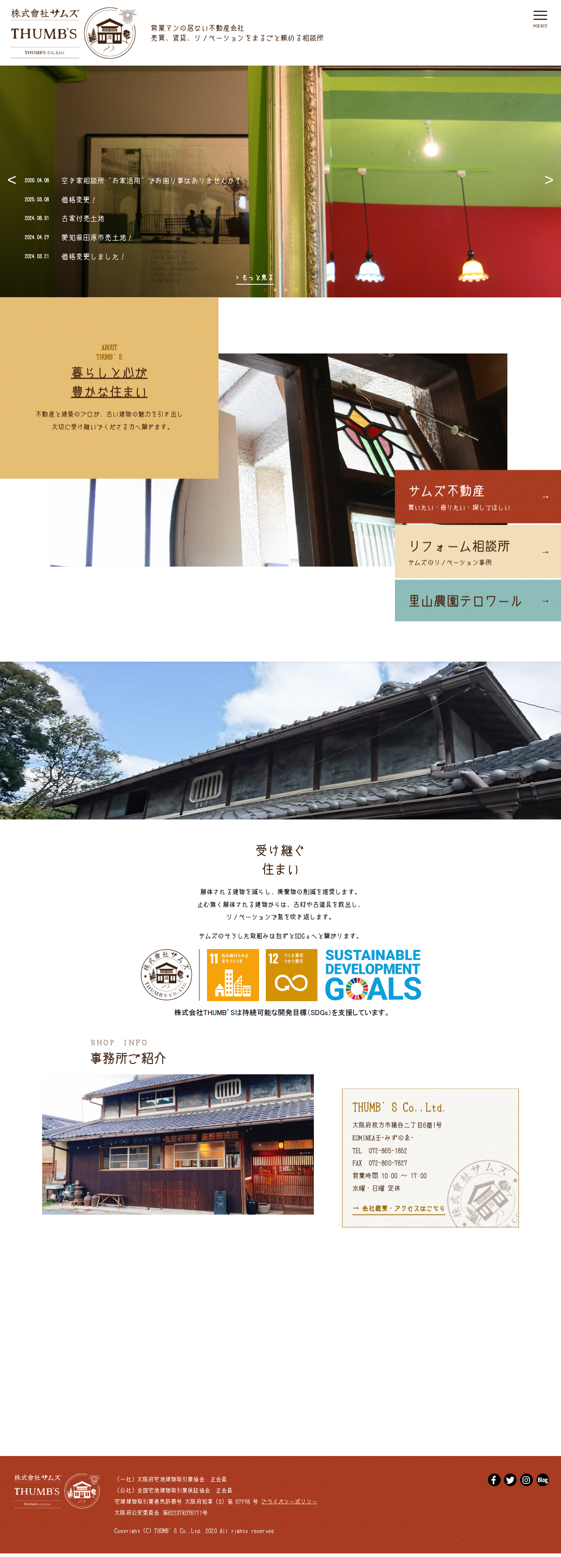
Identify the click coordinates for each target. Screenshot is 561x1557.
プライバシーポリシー (289, 1505)
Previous (12, 181)
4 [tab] (296, 288)
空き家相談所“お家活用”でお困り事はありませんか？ (151, 180)
